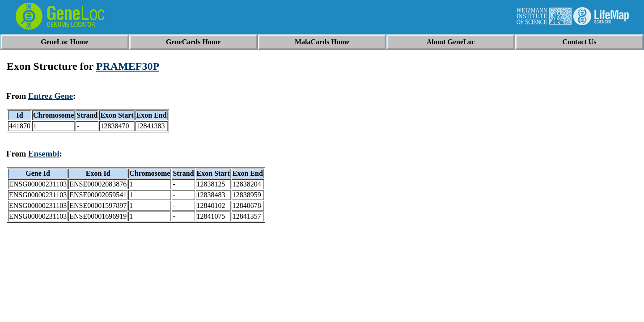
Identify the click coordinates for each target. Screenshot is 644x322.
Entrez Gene (50, 96)
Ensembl (43, 153)
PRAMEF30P (127, 66)
